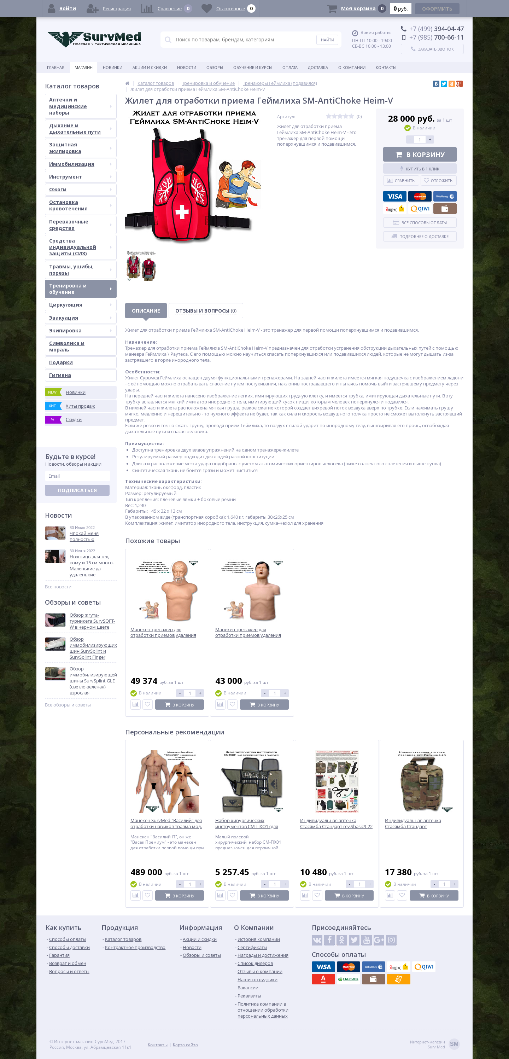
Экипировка (80, 330)
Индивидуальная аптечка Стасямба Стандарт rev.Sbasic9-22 (336, 823)
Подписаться (77, 490)
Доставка (318, 67)
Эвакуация (80, 317)
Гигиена (60, 375)
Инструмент (80, 176)
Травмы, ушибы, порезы (80, 269)
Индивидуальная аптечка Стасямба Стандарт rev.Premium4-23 (413, 826)
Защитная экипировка (80, 147)
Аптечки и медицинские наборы (80, 106)
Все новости (58, 587)
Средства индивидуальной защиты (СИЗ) (80, 247)
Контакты (386, 67)
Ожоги (80, 189)
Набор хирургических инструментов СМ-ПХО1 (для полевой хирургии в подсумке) (249, 826)
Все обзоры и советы (68, 705)
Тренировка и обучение (80, 288)
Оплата (290, 67)
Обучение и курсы (252, 67)
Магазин (84, 67)
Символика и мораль (66, 346)
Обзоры (214, 67)
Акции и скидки (150, 67)
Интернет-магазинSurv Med (435, 1045)
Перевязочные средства (80, 224)
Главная (55, 67)
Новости (186, 67)
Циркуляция (80, 304)
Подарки (61, 362)
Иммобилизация (80, 164)
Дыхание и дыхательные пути (80, 128)
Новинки (112, 67)
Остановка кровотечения (80, 205)
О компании (351, 67)
